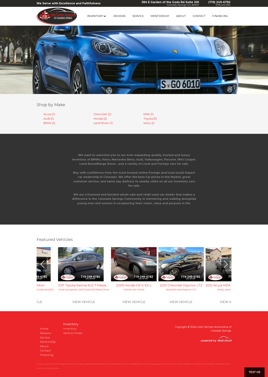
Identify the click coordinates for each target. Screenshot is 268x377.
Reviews (123, 16)
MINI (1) (148, 114)
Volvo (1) (149, 123)
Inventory (99, 16)
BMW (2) (49, 123)
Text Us (254, 372)
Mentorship (163, 16)
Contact (200, 16)
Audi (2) (48, 118)
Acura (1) (49, 114)
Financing (220, 16)
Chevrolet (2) (102, 114)
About (183, 16)
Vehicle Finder (73, 333)
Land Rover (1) (103, 123)
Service (141, 16)
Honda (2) (100, 118)
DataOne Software (99, 364)
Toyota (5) (150, 118)
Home (44, 328)
